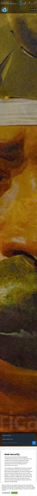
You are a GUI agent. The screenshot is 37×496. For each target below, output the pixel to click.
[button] (32, 9)
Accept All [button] (14, 492)
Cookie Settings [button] (6, 492)
